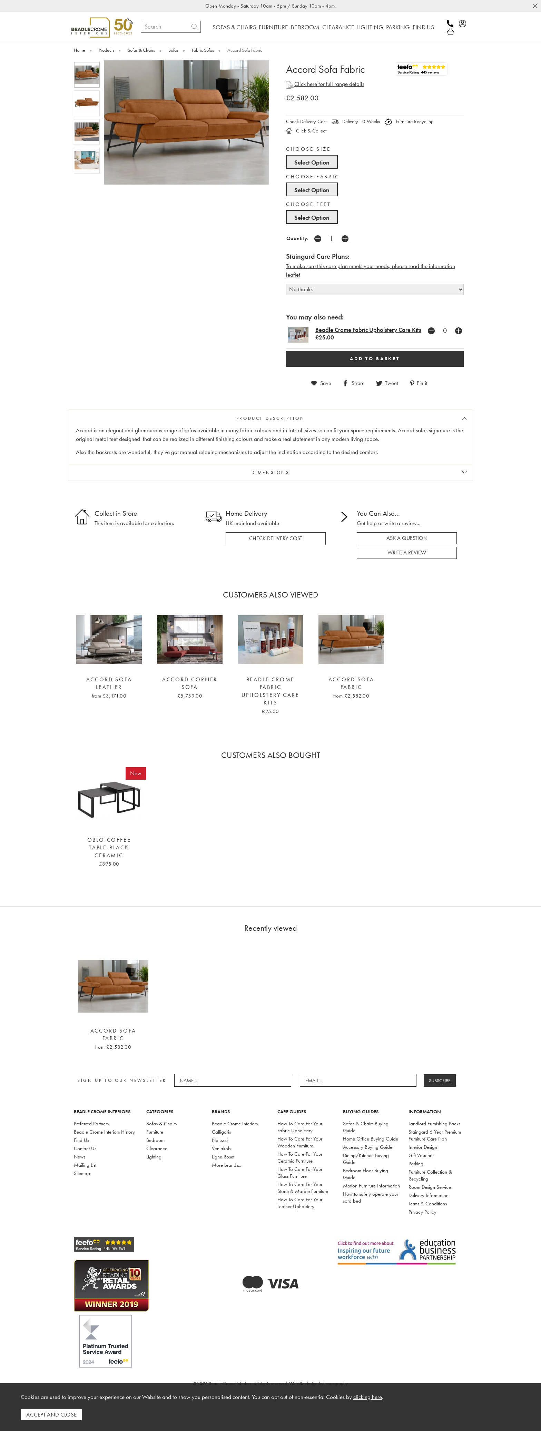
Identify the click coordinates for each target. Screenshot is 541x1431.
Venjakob (221, 1148)
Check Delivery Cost (306, 121)
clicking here (367, 1397)
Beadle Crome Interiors (235, 1123)
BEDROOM (305, 27)
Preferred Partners (91, 1123)
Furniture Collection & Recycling (430, 1175)
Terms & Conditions (428, 1203)
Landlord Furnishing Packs (434, 1123)
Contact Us (85, 1148)
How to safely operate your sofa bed (370, 1197)
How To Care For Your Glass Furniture (299, 1173)
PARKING (398, 27)
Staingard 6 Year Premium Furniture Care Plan (435, 1135)
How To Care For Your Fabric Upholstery (299, 1127)
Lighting (153, 1156)
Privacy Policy (422, 1211)
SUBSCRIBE (440, 1080)
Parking (416, 1163)
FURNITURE (273, 27)
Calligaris (221, 1131)
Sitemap (82, 1173)
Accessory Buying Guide (367, 1147)
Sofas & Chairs (161, 1123)
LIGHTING (370, 27)
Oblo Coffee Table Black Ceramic (109, 848)
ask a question (406, 538)
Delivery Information (429, 1195)
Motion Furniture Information (371, 1185)
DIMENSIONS (271, 472)
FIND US (423, 27)
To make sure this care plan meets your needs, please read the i (358, 266)
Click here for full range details (325, 84)
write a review (406, 552)
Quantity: (297, 238)
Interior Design (423, 1147)
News (79, 1156)
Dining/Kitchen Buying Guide (366, 1159)
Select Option (311, 162)
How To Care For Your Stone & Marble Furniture (302, 1188)
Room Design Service (430, 1187)
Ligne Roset (223, 1156)
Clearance (156, 1148)
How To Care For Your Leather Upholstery (299, 1203)
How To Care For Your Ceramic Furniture (299, 1157)
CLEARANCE (338, 27)
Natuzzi (220, 1140)
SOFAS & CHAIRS (234, 27)
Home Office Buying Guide (370, 1138)
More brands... (226, 1165)
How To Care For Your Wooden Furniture (299, 1142)
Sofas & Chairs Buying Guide (365, 1127)
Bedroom (155, 1140)
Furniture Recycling (409, 121)
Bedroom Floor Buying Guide (365, 1174)
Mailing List (85, 1165)
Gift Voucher (421, 1155)
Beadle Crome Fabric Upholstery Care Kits (368, 330)
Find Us (81, 1140)
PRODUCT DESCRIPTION (270, 418)
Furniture (154, 1131)
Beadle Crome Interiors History (104, 1131)
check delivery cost (275, 538)
